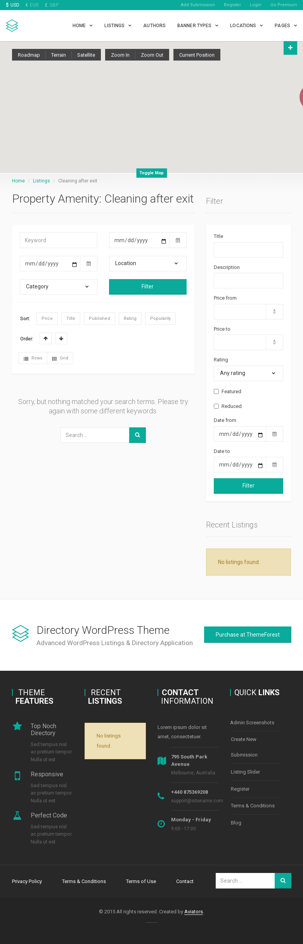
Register (232, 4)
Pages (282, 25)
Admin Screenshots (252, 722)
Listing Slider (245, 769)
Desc (61, 338)
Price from (225, 298)
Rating (130, 318)
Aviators (193, 910)
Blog (236, 817)
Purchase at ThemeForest (248, 635)
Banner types (194, 25)
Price (47, 318)
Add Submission (198, 4)
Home (79, 25)
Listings (114, 25)
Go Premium (283, 4)
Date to (222, 451)
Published (99, 318)
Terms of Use (141, 880)
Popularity (160, 318)
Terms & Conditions (253, 801)
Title (70, 318)
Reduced (228, 406)
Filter (148, 286)
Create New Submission (244, 746)
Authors (154, 25)
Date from (225, 420)
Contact (185, 880)
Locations (243, 25)
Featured (227, 391)
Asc (46, 338)
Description (227, 267)
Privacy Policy (27, 880)
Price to (222, 329)
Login (255, 4)
